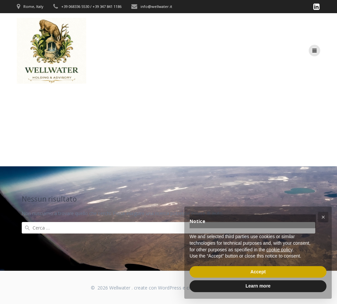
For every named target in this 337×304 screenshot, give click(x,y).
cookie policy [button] (279, 249)
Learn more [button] (258, 286)
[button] (323, 217)
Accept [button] (258, 271)
